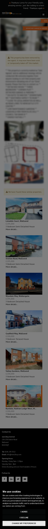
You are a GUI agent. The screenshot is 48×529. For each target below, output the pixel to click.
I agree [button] (24, 512)
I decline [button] (24, 518)
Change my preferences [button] (24, 523)
